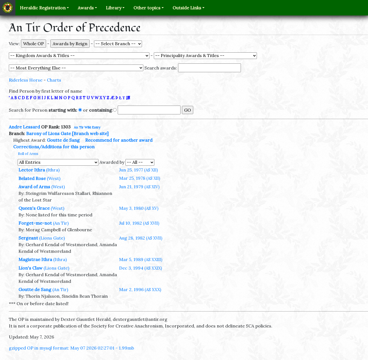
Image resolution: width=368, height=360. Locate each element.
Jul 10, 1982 (139, 223)
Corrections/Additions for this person (54, 146)
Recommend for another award (118, 140)
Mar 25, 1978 (139, 178)
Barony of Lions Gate (48, 133)
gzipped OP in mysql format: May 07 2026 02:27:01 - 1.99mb (71, 348)
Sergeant (28, 238)
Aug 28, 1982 (140, 238)
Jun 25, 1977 (138, 170)
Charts (54, 80)
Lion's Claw (30, 268)
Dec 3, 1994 (140, 268)
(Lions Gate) (52, 238)
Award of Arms (34, 186)
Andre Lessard (24, 127)
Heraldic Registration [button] (43, 7)
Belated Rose (32, 178)
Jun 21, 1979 (139, 186)
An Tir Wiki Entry (87, 127)
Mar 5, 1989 (140, 259)
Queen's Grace (34, 208)
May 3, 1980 (139, 208)
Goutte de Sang (63, 140)
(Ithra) (53, 170)
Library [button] (113, 7)
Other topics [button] (146, 7)
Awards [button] (86, 7)
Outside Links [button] (187, 7)
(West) (53, 178)
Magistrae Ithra (35, 259)
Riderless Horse (25, 80)
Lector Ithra (31, 170)
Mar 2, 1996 (140, 289)
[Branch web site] (90, 133)
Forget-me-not (35, 223)
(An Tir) (61, 223)
